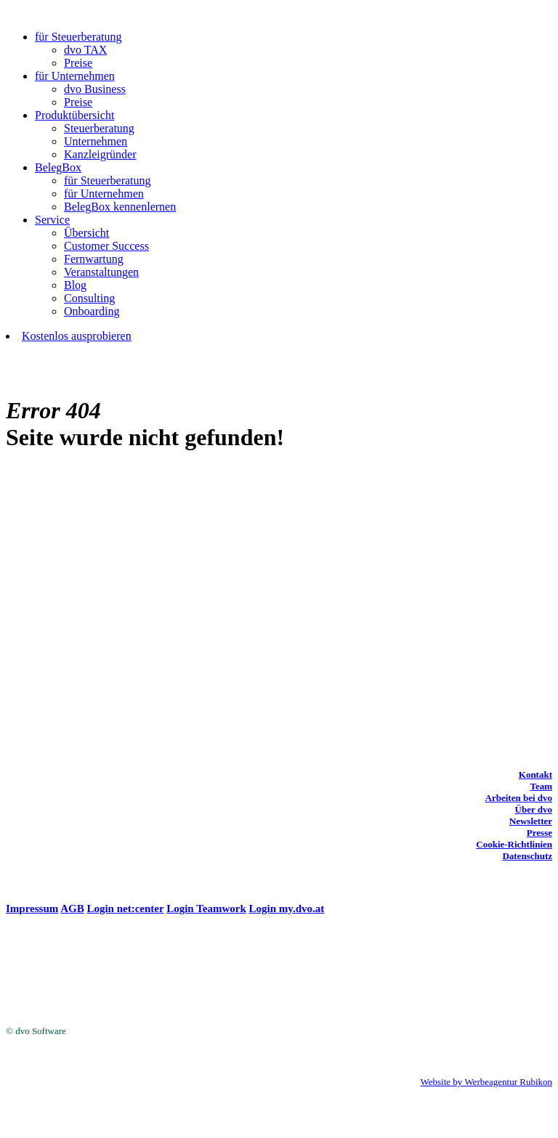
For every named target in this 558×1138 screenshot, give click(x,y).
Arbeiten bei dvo (518, 797)
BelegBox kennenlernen (120, 206)
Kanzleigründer (100, 154)
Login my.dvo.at (287, 908)
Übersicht (86, 233)
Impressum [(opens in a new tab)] (32, 908)
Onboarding (91, 311)
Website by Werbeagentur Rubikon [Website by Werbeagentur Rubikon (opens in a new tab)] (486, 1081)
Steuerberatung (99, 128)
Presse (539, 832)
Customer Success (106, 246)
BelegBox (58, 167)
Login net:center (124, 908)
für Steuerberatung (78, 37)
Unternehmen (95, 141)
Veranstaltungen (101, 272)
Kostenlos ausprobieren (77, 336)
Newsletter (530, 821)
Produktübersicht (74, 115)
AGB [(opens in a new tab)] (72, 908)
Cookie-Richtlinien (514, 844)
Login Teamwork (206, 908)
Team (541, 786)
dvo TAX (85, 50)
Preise (78, 63)
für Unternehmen (75, 76)
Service (52, 220)
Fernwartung (94, 259)
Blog (75, 285)
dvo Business (95, 89)
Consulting (89, 298)
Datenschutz (527, 855)
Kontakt (535, 774)
